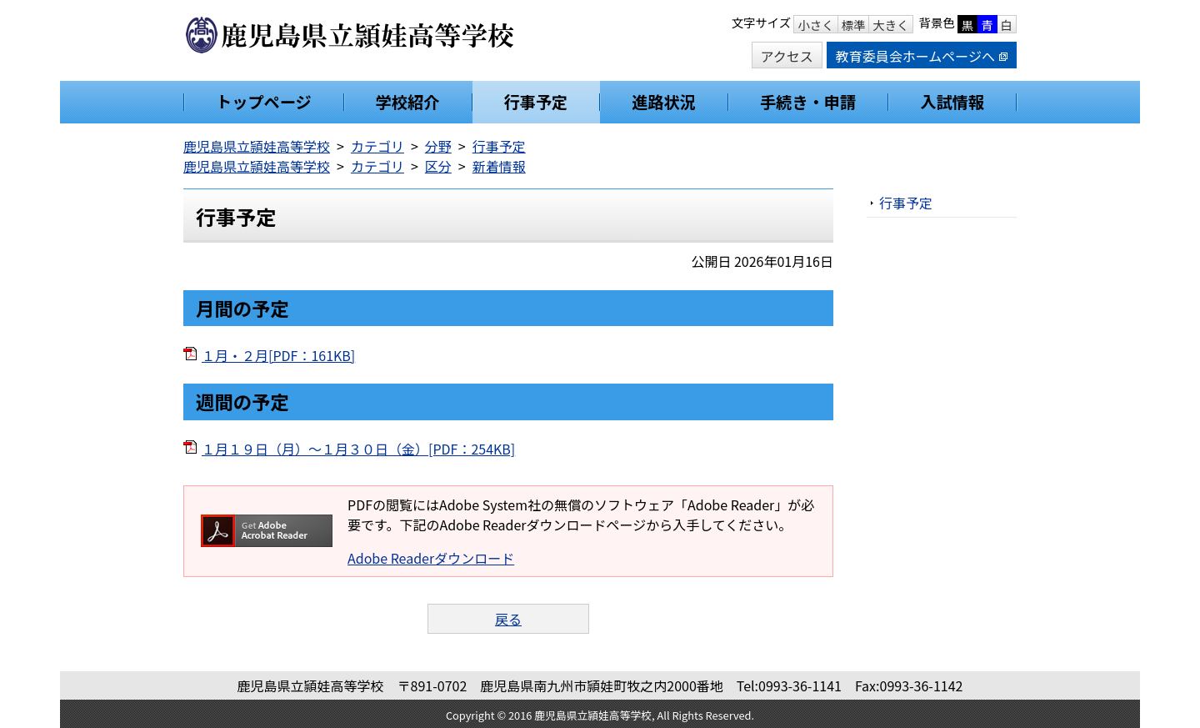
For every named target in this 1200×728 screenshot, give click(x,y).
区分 (438, 166)
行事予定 (499, 146)
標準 (854, 24)
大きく (890, 24)
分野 (438, 146)
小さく (815, 24)
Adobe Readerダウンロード (431, 558)
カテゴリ (377, 146)
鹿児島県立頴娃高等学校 (256, 146)
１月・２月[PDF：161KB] (278, 355)
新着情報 (499, 166)
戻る (508, 619)
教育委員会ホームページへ (922, 56)
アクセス (787, 56)
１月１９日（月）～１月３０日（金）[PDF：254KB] (358, 449)
